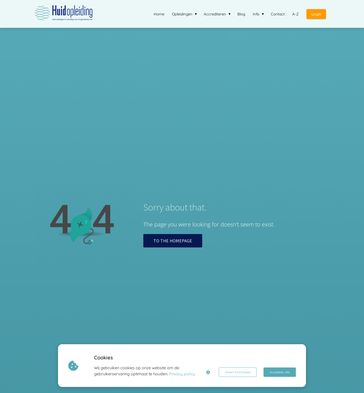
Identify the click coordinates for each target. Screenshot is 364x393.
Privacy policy (182, 373)
